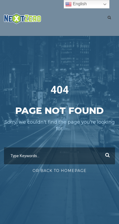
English (76, 4)
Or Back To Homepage (59, 170)
